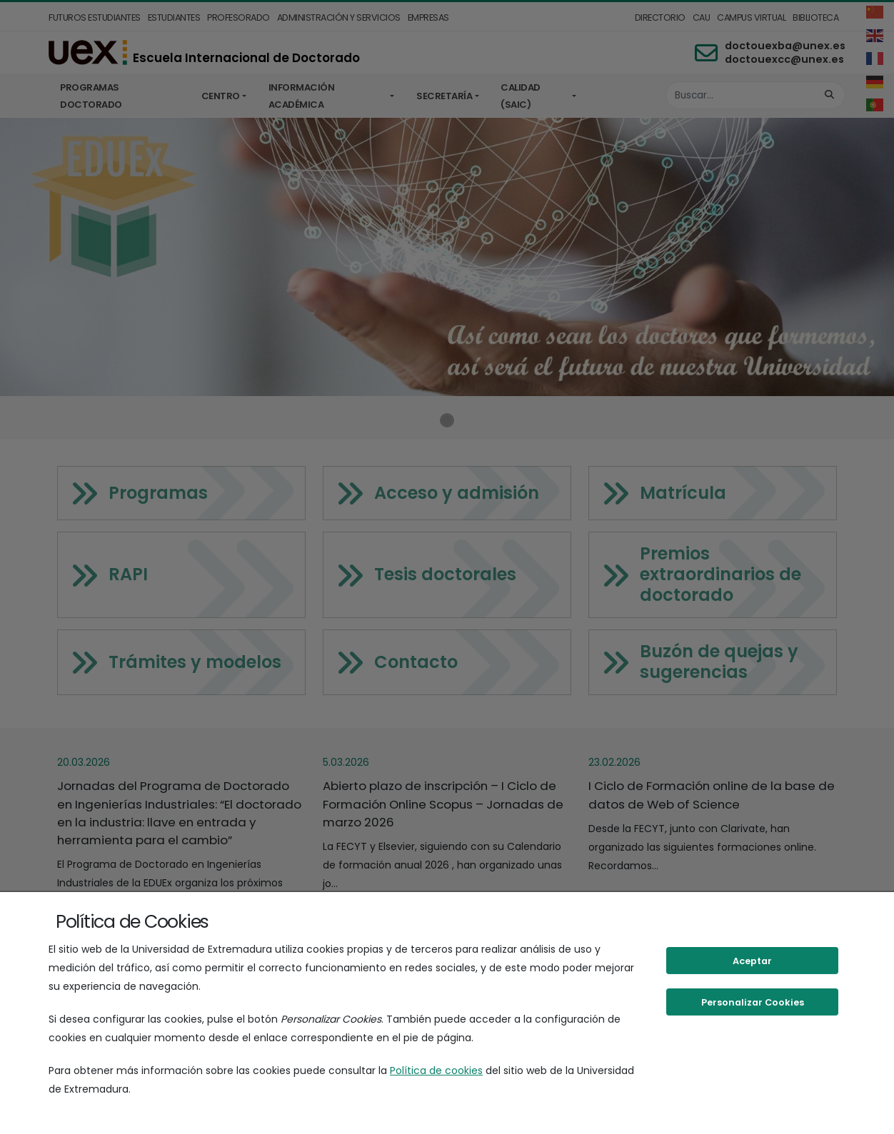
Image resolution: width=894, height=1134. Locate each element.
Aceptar (752, 961)
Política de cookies (436, 1070)
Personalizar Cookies (752, 1002)
